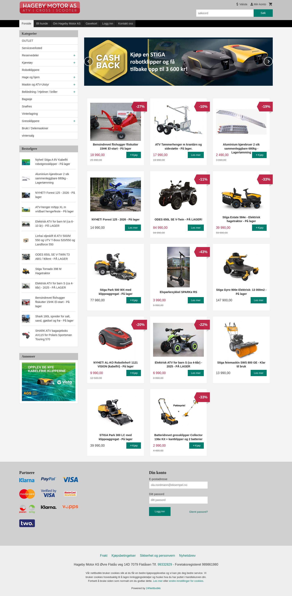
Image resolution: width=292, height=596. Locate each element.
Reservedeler (30, 55)
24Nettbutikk (153, 588)
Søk (263, 13)
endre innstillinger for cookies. (186, 580)
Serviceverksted (32, 48)
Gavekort (91, 23)
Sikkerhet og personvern (157, 555)
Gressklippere (30, 121)
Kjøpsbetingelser (124, 555)
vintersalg (28, 135)
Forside (26, 23)
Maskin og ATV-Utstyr (35, 84)
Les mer (158, 580)
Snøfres (27, 106)
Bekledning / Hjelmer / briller (39, 91)
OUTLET (27, 40)
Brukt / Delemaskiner (35, 128)
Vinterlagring (30, 113)
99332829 (165, 564)
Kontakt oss (125, 23)
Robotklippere (30, 70)
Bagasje (27, 99)
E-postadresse (158, 478)
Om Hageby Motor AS (67, 23)
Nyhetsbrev (187, 555)
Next (272, 60)
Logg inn (107, 23)
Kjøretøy (27, 62)
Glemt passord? (198, 511)
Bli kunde (42, 23)
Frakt (103, 555)
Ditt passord (156, 493)
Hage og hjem (31, 77)
